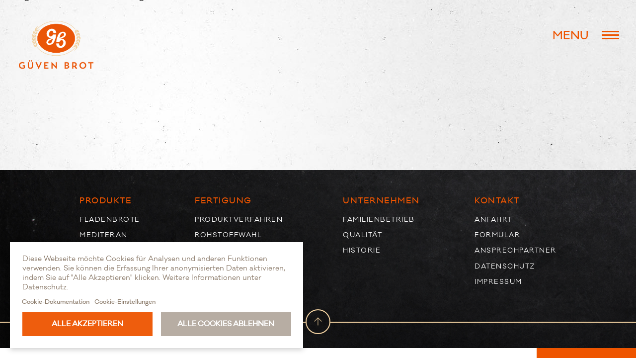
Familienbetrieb (379, 219)
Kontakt (497, 200)
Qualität (362, 235)
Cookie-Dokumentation (55, 302)
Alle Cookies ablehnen (225, 324)
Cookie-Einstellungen (125, 302)
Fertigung (223, 200)
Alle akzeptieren (87, 324)
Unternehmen (381, 200)
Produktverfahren (239, 219)
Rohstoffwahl (228, 235)
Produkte (106, 200)
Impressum (498, 281)
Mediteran (104, 235)
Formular (497, 235)
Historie (362, 250)
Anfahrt (493, 219)
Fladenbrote (110, 219)
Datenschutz (505, 266)
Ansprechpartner (515, 250)
